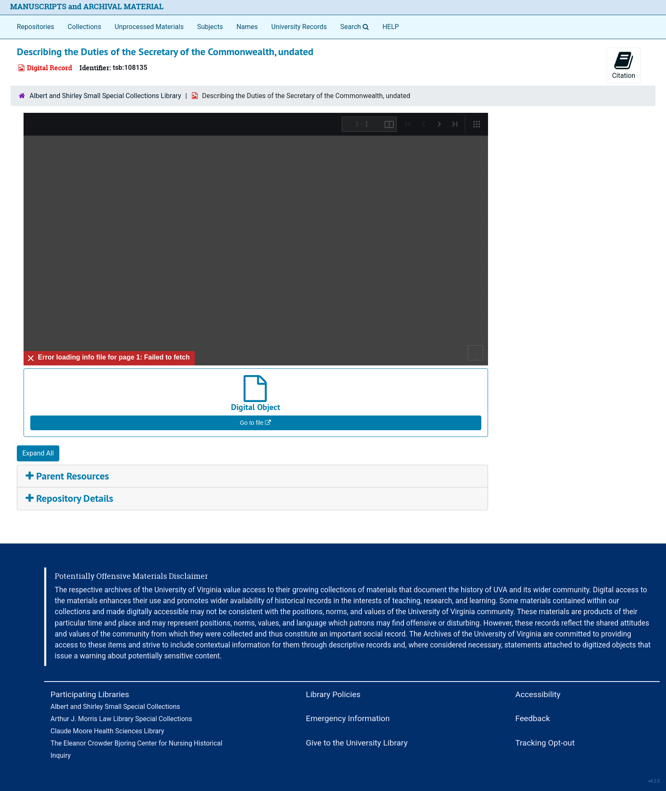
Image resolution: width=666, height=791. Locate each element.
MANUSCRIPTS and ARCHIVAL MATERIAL (87, 6)
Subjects (210, 27)
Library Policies (333, 694)
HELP (390, 27)
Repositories (35, 27)
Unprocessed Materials (148, 27)
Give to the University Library (357, 743)
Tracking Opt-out (545, 743)
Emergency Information (348, 718)
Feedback (532, 718)
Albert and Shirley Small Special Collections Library (105, 96)
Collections (84, 27)
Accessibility (537, 694)
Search (356, 26)
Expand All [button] (38, 453)
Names (247, 27)
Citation (623, 65)
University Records (299, 27)
